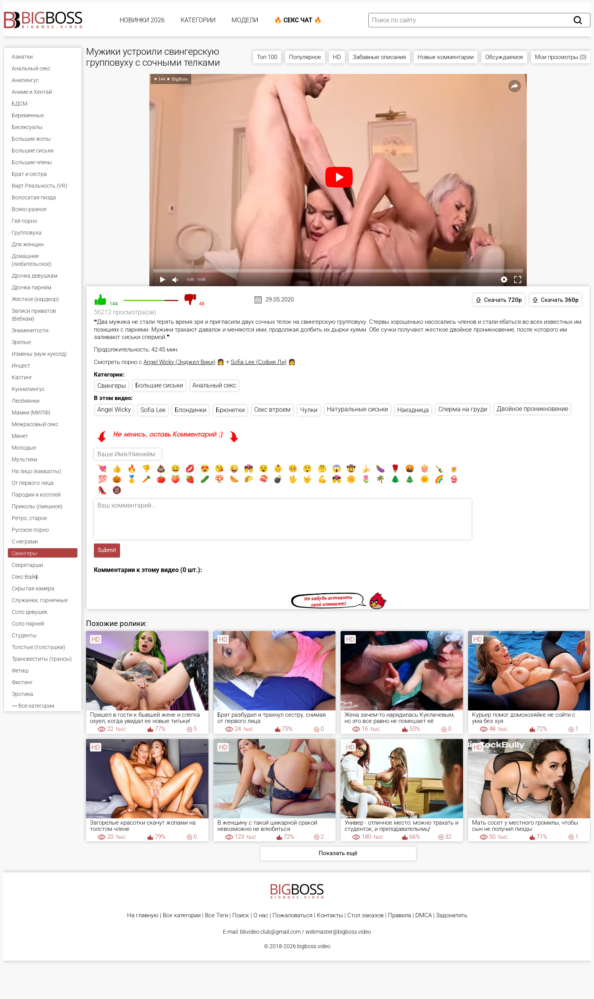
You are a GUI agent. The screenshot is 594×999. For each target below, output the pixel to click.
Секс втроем (272, 409)
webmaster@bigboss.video (338, 932)
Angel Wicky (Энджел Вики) (179, 362)
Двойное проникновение (532, 409)
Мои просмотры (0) (561, 57)
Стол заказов (365, 915)
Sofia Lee (152, 410)
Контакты (330, 915)
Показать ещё (338, 853)
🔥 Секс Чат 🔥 (298, 20)
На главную (142, 915)
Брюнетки (230, 410)
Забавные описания (379, 57)
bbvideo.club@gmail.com (270, 932)
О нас (260, 915)
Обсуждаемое (504, 57)
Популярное (305, 57)
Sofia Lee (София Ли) (259, 362)
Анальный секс (214, 385)
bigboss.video (313, 946)
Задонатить (451, 915)
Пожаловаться (292, 915)
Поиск (240, 915)
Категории (198, 20)
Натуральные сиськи (357, 409)
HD (337, 57)
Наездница (413, 410)
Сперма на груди (462, 409)
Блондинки (190, 410)
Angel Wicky (114, 409)
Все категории (182, 915)
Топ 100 (267, 57)
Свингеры (111, 385)
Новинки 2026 (142, 20)
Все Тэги (216, 915)
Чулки (309, 410)
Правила (399, 915)
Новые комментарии (446, 57)
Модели (244, 20)
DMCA (423, 915)
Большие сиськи (159, 385)
